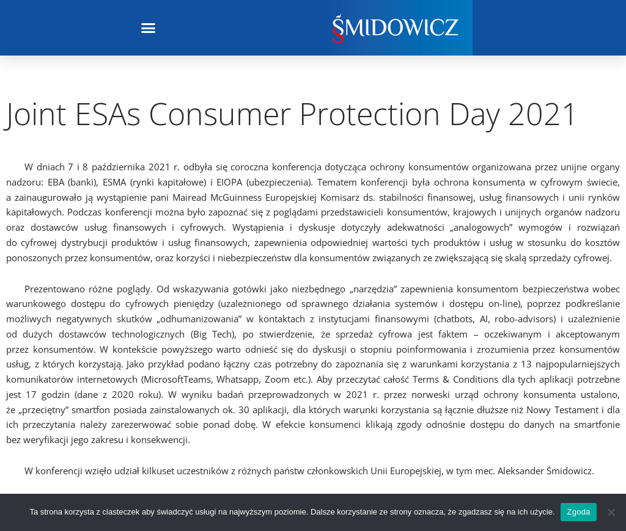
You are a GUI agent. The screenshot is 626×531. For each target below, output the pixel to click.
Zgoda (578, 511)
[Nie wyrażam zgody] (611, 512)
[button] (148, 28)
